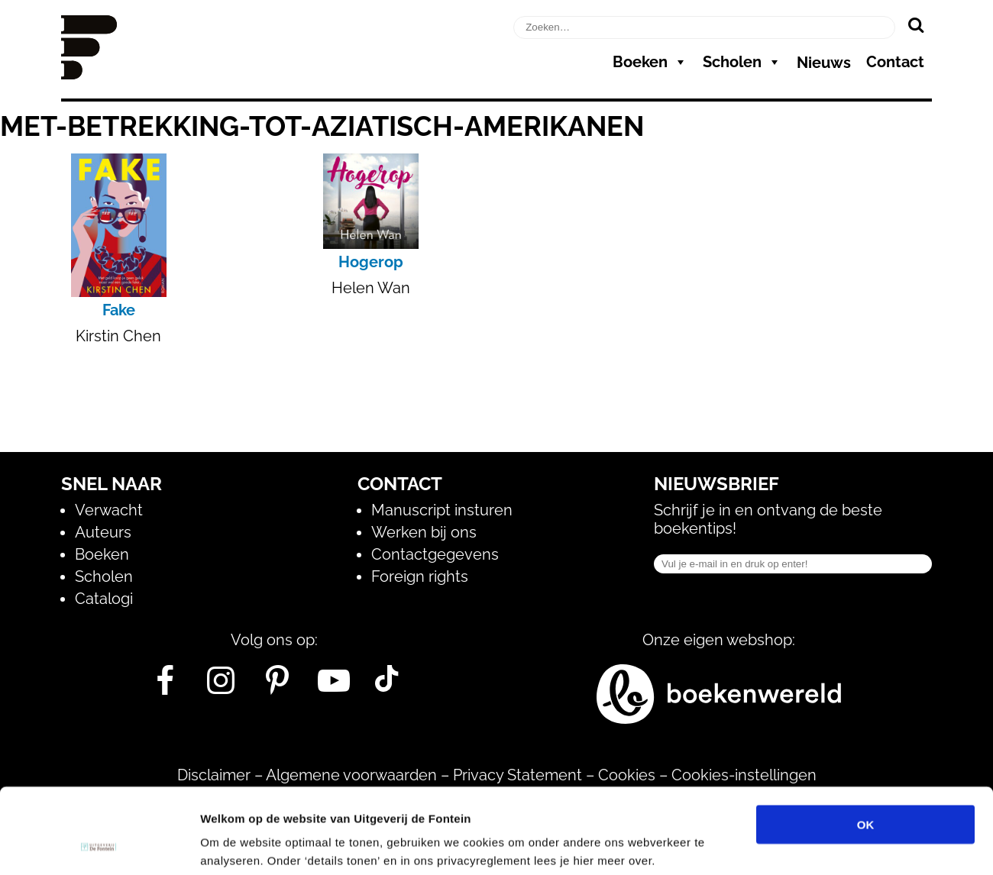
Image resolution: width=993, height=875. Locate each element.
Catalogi (104, 598)
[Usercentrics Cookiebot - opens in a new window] (99, 845)
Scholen (742, 62)
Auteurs (103, 532)
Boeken (650, 62)
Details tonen (825, 844)
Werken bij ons (424, 532)
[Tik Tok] (386, 686)
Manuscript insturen (442, 510)
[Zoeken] (915, 24)
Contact (895, 62)
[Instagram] (221, 686)
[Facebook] (164, 686)
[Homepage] (89, 74)
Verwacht (109, 510)
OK (866, 747)
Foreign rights (419, 576)
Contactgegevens (435, 554)
